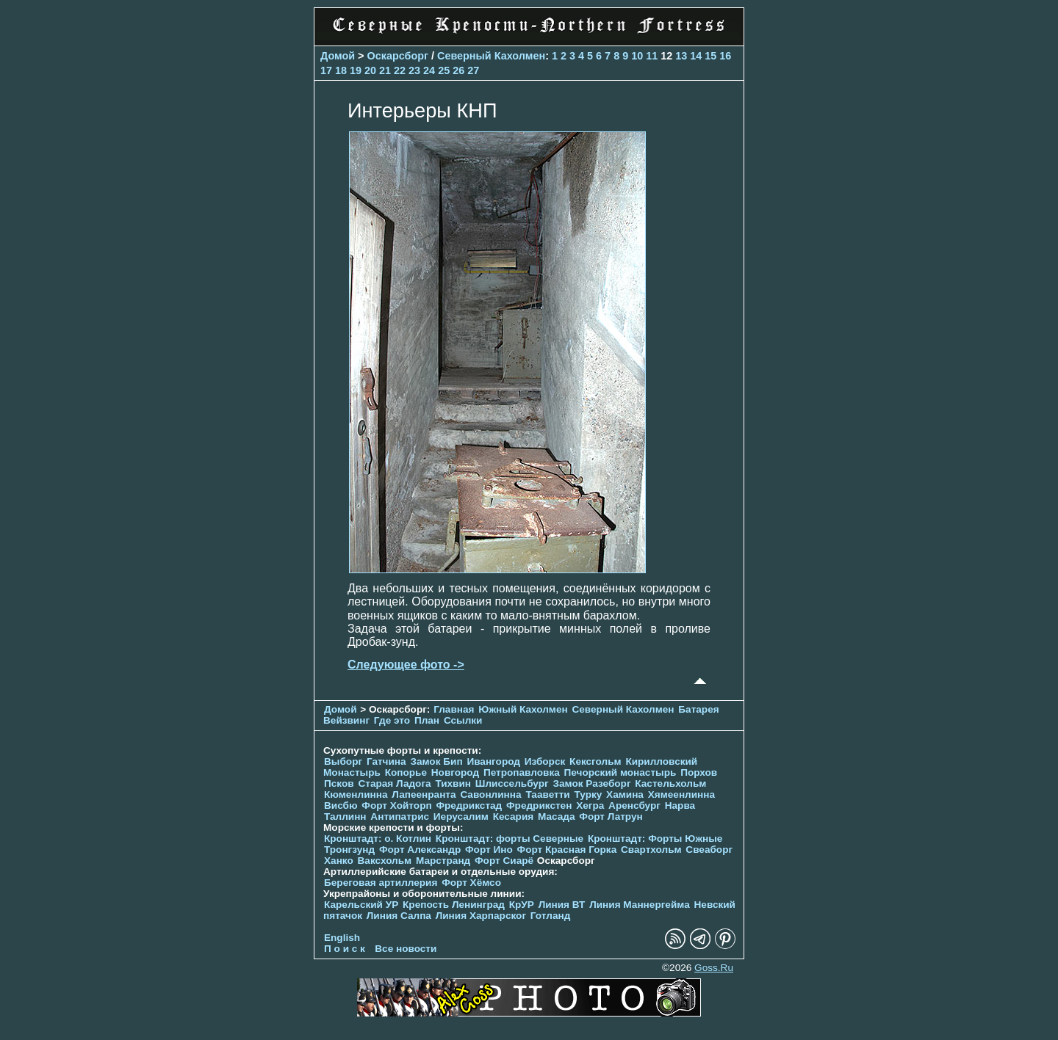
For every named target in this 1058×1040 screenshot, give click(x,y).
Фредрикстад (469, 805)
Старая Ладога (394, 783)
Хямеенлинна (681, 794)
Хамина (625, 794)
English (342, 937)
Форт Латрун (610, 816)
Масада (556, 816)
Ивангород (493, 761)
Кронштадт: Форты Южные (655, 838)
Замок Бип (436, 761)
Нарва (680, 805)
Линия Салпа (399, 915)
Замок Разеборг (591, 783)
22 (400, 70)
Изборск (545, 761)
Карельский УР (361, 904)
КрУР (521, 904)
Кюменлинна (356, 794)
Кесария (513, 816)
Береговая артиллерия (380, 882)
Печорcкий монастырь (620, 772)
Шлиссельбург (512, 783)
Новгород (455, 772)
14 (696, 56)
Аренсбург (634, 805)
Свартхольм (651, 849)
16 (725, 56)
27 (473, 70)
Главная (453, 709)
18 (341, 70)
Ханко (338, 860)
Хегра (590, 805)
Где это (392, 720)
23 (414, 70)
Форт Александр (420, 849)
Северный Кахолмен (491, 56)
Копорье (406, 772)
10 (637, 56)
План (426, 720)
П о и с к (344, 948)
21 (385, 70)
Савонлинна (490, 794)
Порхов (698, 772)
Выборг (343, 761)
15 (710, 56)
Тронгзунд (349, 849)
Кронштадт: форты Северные (509, 838)
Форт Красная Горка (567, 849)
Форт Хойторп (396, 805)
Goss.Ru (713, 967)
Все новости (405, 948)
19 (355, 70)
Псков (339, 783)
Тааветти (547, 794)
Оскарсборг (397, 56)
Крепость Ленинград (454, 904)
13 (681, 56)
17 (326, 70)
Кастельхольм (670, 783)
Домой (337, 56)
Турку (588, 794)
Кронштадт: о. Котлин (377, 838)
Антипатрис (399, 816)
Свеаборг (709, 849)
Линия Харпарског (481, 915)
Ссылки (463, 720)
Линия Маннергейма (639, 904)
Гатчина (386, 761)
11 (652, 56)
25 (444, 70)
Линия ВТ (562, 904)
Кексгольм (595, 761)
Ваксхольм (385, 860)
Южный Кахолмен (522, 709)
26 (458, 70)
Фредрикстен (539, 805)
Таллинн (345, 816)
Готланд (550, 915)
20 (370, 70)
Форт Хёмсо (471, 882)
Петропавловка (521, 772)
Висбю (341, 805)
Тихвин (453, 783)
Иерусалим (461, 816)
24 (429, 70)
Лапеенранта (424, 794)
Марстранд (443, 860)
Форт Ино (489, 849)
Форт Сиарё (504, 860)
